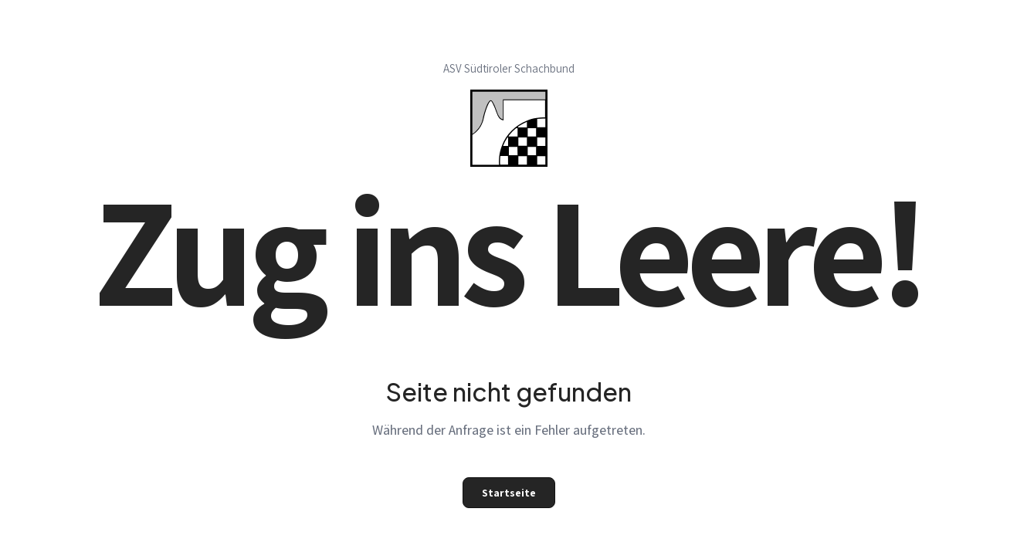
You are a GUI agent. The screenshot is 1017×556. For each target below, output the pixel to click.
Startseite (509, 493)
